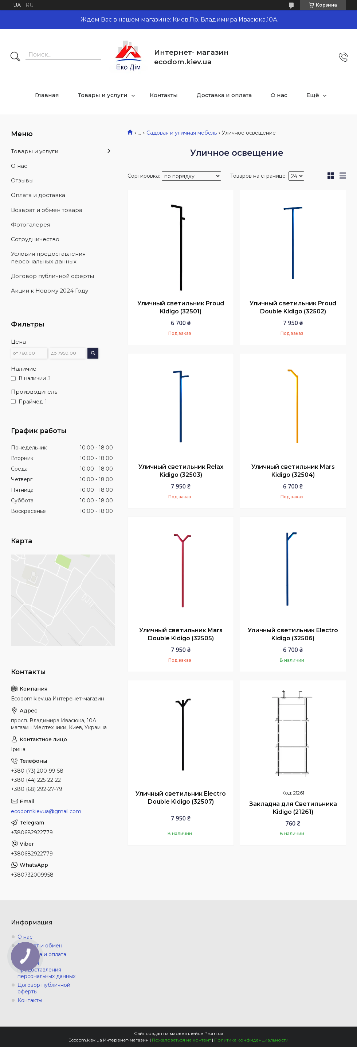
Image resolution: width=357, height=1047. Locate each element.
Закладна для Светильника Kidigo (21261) (293, 807)
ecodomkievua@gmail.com (46, 811)
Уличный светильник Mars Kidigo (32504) (293, 470)
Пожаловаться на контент (181, 1040)
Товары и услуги (103, 95)
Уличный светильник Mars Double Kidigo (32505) (181, 634)
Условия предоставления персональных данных (48, 257)
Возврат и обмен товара (46, 209)
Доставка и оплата (224, 95)
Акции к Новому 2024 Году (49, 290)
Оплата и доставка (38, 195)
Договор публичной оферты (52, 276)
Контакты (164, 95)
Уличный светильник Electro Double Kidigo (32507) (181, 797)
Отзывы (22, 180)
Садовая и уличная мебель (181, 133)
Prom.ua (213, 1033)
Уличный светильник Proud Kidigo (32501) (180, 307)
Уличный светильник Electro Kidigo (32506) (293, 634)
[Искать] (15, 57)
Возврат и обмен (39, 945)
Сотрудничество (35, 239)
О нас (279, 95)
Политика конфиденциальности (251, 1040)
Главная (47, 95)
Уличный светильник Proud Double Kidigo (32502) (293, 307)
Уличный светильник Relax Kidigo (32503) (180, 470)
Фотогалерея (30, 224)
